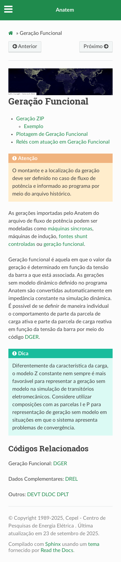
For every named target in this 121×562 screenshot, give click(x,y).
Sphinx (53, 544)
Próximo (96, 46)
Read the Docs (57, 550)
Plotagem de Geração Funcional (52, 134)
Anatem (65, 10)
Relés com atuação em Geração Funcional (63, 142)
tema (93, 544)
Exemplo (33, 126)
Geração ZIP (30, 118)
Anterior (25, 46)
